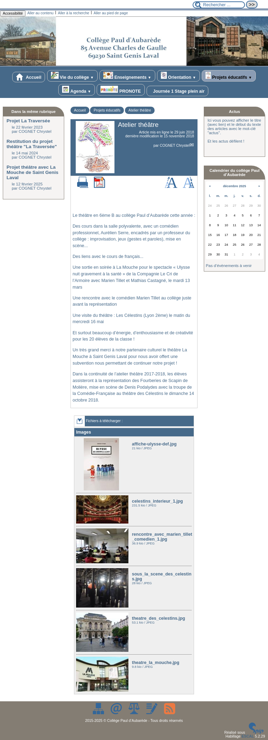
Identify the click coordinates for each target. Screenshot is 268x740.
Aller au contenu (40, 13)
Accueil (28, 77)
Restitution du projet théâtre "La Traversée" (32, 144)
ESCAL (247, 736)
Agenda (76, 90)
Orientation (178, 76)
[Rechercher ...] (219, 4)
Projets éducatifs (229, 76)
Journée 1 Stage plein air (177, 90)
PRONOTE (120, 90)
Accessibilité (13, 13)
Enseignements (127, 76)
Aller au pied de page (111, 13)
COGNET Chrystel (174, 145)
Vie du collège (72, 76)
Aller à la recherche (73, 13)
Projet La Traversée (28, 120)
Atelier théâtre (139, 110)
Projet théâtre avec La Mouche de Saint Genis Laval (33, 172)
